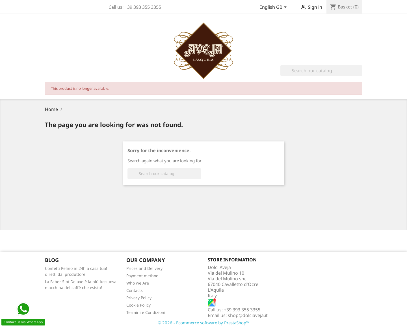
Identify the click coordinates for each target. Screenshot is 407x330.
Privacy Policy (138, 297)
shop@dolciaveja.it (248, 315)
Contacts (134, 290)
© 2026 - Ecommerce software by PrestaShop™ (204, 322)
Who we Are (137, 283)
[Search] (321, 70)
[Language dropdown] (274, 7)
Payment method (142, 275)
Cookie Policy (138, 305)
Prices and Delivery (144, 268)
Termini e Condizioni (145, 312)
